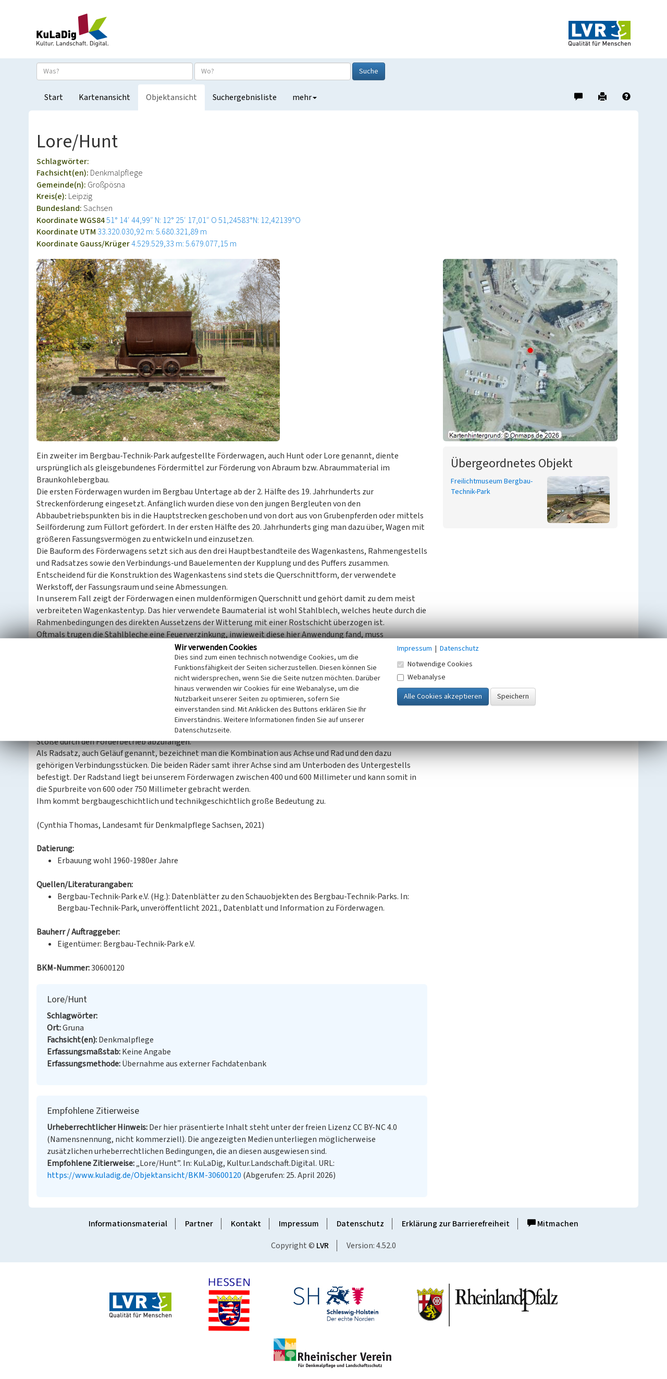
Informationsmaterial (128, 1223)
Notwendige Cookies (435, 664)
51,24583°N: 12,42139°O (259, 220)
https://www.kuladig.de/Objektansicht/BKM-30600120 (144, 1175)
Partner (199, 1223)
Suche (368, 71)
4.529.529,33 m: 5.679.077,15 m (184, 244)
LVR (322, 1245)
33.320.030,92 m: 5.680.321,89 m (152, 232)
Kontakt (246, 1223)
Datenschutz (360, 1223)
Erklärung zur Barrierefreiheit (456, 1223)
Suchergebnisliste (245, 97)
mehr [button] (304, 97)
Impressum (299, 1223)
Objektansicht (171, 97)
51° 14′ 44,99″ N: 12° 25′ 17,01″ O (161, 220)
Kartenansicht (104, 97)
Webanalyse (421, 677)
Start (53, 97)
